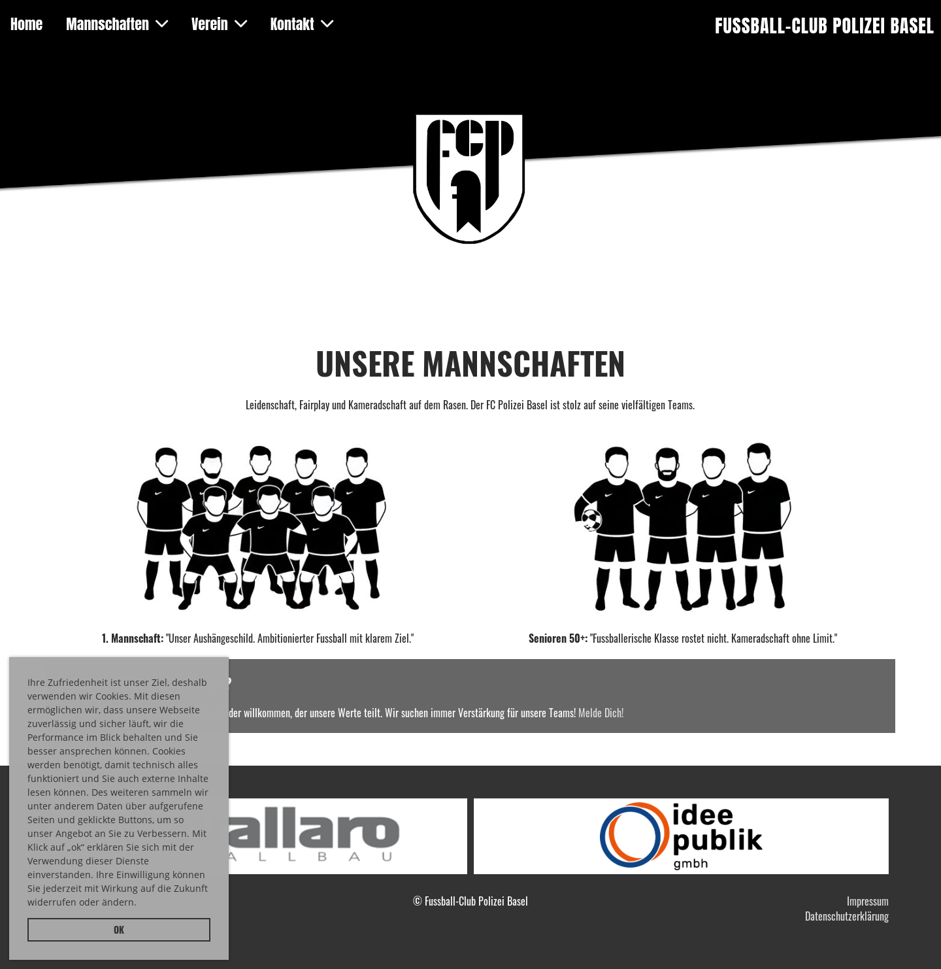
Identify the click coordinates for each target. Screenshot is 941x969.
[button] (141, 904)
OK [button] (119, 929)
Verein (219, 24)
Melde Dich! (600, 713)
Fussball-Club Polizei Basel (824, 26)
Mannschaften (117, 24)
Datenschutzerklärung (847, 916)
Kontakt (302, 24)
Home (26, 24)
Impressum (868, 901)
